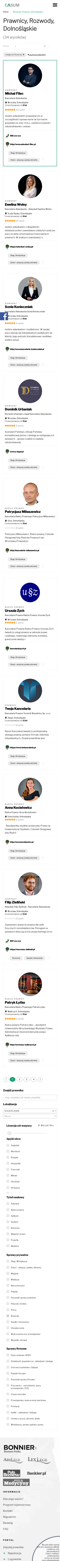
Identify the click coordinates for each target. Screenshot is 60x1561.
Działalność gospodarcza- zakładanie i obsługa (32, 1361)
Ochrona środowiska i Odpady (24, 1367)
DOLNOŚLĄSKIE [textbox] (29, 1111)
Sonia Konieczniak (19, 307)
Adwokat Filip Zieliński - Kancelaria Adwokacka (27, 907)
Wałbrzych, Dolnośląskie (19, 1011)
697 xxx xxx (15, 941)
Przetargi (15, 1406)
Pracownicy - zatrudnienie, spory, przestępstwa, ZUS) (26, 1386)
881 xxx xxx (15, 136)
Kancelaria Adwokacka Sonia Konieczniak (25, 311)
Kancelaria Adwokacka (16, 98)
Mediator (15, 1246)
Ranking (8, 1522)
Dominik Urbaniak (18, 409)
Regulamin (9, 1516)
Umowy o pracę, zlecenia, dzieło (25, 1418)
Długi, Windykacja (18, 153)
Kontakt (7, 1510)
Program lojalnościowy (17, 1504)
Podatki (14, 1292)
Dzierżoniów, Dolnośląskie (19, 816)
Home (5, 12)
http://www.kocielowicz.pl (21, 842)
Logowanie (14, 1559)
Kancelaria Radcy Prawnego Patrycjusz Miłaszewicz (30, 516)
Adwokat (15, 1204)
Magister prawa (18, 1234)
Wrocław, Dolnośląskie (18, 102)
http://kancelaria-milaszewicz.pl (24, 550)
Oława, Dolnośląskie (17, 718)
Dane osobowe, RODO (21, 1355)
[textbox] (30, 1116)
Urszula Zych (14, 611)
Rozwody (16, 958)
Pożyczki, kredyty (19, 1304)
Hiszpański (16, 1163)
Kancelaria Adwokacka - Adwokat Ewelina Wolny (28, 209)
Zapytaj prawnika (13, 1547)
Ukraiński (15, 1181)
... (43, 159)
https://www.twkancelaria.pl (23, 747)
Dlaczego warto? (13, 1498)
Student (14, 1222)
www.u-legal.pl (17, 451)
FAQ (5, 1529)
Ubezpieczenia (17, 1328)
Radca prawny (17, 1210)
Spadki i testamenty (35, 958)
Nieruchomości (18, 1285)
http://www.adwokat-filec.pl (23, 144)
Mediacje (15, 1279)
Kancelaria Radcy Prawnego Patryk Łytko (25, 1007)
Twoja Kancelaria (18, 709)
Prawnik (14, 1240)
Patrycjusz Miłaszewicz (22, 512)
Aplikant (15, 1216)
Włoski (14, 1175)
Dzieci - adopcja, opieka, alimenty (24, 160)
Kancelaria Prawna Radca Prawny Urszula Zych (27, 615)
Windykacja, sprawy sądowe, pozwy (27, 1424)
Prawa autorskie (18, 1394)
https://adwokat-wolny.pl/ (21, 247)
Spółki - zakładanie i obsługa (23, 1412)
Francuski (15, 1169)
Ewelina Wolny (16, 204)
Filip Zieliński (15, 902)
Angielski (15, 1145)
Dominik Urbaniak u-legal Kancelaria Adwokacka (28, 414)
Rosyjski (14, 1157)
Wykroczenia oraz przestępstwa (25, 1334)
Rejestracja (14, 1553)
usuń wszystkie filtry (37, 55)
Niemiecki (15, 1151)
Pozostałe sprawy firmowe (23, 1379)
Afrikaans (15, 1188)
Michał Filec (14, 93)
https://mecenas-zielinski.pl (22, 949)
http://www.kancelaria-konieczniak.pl (27, 349)
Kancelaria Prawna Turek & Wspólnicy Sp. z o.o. (28, 713)
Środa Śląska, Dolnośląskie (20, 213)
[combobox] (30, 1111)
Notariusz (15, 1228)
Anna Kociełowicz (18, 808)
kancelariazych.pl (18, 648)
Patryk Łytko (15, 1002)
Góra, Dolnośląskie (16, 521)
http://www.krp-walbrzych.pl (23, 1045)
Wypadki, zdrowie (19, 1340)
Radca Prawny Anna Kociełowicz (20, 812)
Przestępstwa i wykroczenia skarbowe (28, 1400)
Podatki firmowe (18, 1373)
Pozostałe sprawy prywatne (23, 1298)
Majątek (14, 1273)
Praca (13, 1310)
